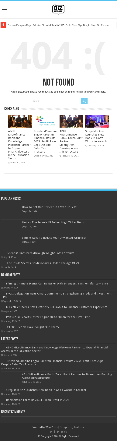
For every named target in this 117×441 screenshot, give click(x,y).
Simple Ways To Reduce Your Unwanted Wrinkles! (54, 237)
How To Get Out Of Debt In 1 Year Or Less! (49, 207)
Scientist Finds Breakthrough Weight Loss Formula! (40, 253)
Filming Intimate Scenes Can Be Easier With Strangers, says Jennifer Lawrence (57, 283)
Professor (79, 427)
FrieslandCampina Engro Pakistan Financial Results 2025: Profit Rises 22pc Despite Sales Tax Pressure (59, 25)
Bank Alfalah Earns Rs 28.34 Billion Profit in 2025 (37, 400)
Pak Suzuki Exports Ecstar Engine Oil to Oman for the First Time (48, 317)
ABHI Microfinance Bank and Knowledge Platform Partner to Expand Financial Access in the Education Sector (19, 144)
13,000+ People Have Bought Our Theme (33, 327)
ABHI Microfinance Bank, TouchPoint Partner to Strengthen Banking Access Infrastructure (71, 141)
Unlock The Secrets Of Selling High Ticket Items (53, 222)
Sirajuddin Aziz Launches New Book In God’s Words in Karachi (96, 136)
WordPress (51, 427)
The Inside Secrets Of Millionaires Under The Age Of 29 (43, 263)
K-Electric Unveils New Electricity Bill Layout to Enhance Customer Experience (56, 307)
